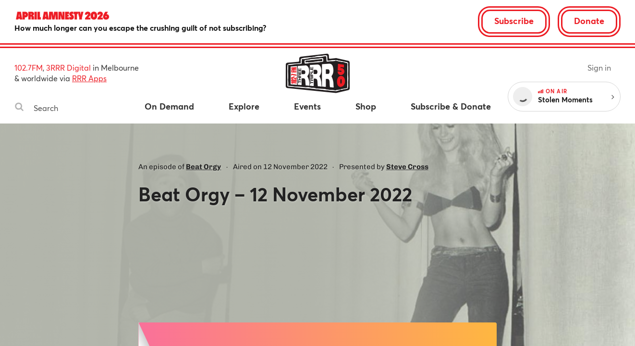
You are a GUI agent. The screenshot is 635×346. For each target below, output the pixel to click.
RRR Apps (89, 78)
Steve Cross (407, 166)
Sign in (599, 67)
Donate (589, 20)
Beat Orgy (203, 166)
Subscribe (514, 20)
